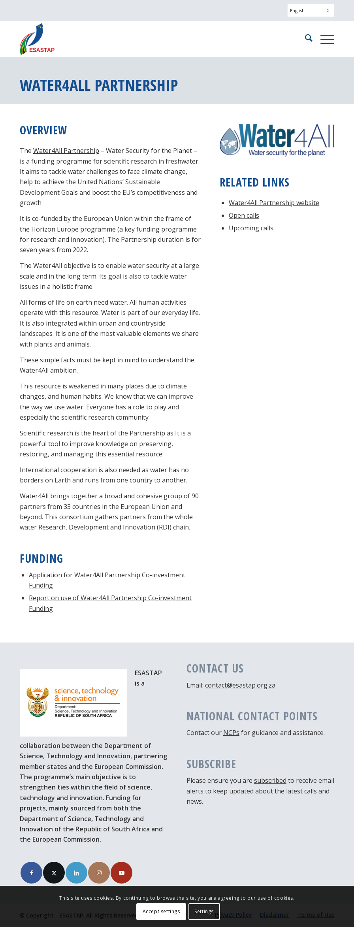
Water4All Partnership (66, 150)
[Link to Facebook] (31, 873)
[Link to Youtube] (121, 873)
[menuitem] (308, 14)
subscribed (270, 780)
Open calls (244, 215)
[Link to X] (54, 873)
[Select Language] (310, 10)
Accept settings (161, 911)
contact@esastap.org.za (240, 685)
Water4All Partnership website (274, 202)
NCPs (231, 732)
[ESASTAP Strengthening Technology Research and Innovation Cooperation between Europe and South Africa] (37, 39)
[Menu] (323, 39)
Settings (204, 911)
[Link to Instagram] (99, 873)
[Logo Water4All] (277, 140)
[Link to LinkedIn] (76, 873)
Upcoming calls (251, 228)
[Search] (305, 39)
